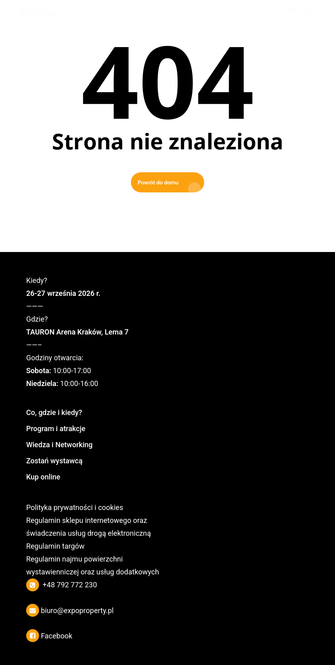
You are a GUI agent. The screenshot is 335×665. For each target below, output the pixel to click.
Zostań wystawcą (54, 460)
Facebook (56, 636)
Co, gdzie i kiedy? (54, 412)
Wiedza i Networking (59, 444)
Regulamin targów (55, 546)
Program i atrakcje (55, 428)
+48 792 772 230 (70, 584)
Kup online (43, 477)
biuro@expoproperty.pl (77, 610)
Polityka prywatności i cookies (74, 507)
